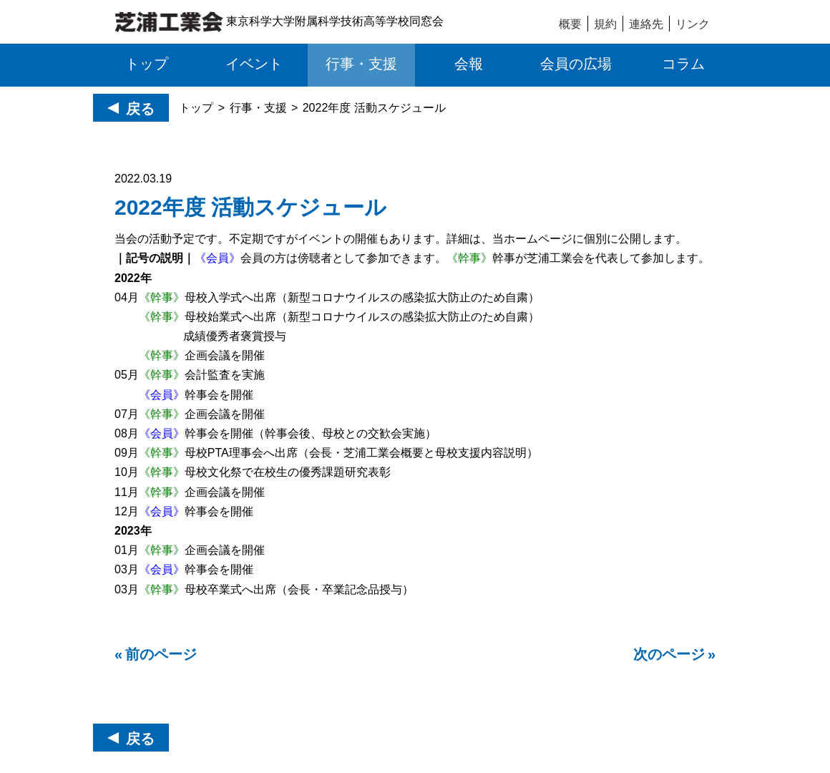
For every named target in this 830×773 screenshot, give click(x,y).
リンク (692, 24)
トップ (196, 108)
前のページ (161, 654)
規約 (605, 24)
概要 (570, 24)
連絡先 (646, 24)
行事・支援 (258, 108)
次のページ (669, 654)
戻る (140, 109)
